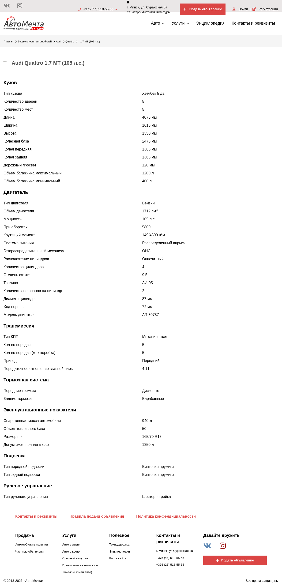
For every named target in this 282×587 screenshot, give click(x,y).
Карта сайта (117, 558)
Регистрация (265, 9)
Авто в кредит (72, 551)
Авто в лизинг (72, 544)
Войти (240, 9)
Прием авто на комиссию (80, 565)
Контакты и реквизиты (253, 23)
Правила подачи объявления (97, 516)
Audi (60, 41)
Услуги (180, 23)
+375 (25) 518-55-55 (170, 564)
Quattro (71, 41)
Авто (158, 23)
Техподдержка (119, 544)
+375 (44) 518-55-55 (97, 9)
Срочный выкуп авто (76, 558)
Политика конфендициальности (166, 516)
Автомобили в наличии (31, 544)
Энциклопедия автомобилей (36, 41)
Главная (10, 41)
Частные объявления (30, 551)
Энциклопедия (210, 23)
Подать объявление (202, 9)
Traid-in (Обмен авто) (77, 572)
